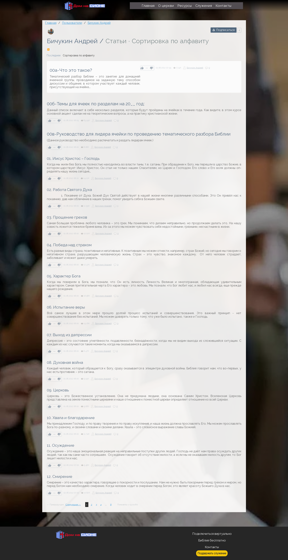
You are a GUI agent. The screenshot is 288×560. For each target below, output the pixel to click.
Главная (50, 23)
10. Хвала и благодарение (71, 417)
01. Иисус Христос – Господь (73, 158)
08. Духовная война (65, 362)
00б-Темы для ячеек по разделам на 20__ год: (96, 103)
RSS (48, 49)
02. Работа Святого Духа (69, 189)
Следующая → (73, 504)
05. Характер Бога (63, 276)
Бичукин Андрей (72, 41)
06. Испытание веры (66, 307)
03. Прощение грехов (67, 217)
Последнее (54, 55)
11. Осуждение (60, 445)
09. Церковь (58, 390)
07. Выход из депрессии (69, 334)
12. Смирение (59, 476)
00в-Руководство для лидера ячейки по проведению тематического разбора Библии (138, 134)
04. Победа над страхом (69, 245)
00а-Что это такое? (71, 70)
